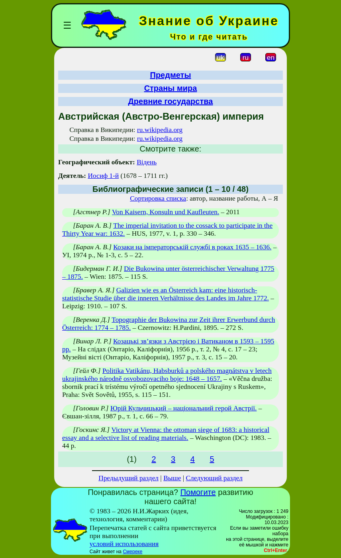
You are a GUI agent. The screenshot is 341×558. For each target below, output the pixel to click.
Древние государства (170, 101)
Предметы (170, 75)
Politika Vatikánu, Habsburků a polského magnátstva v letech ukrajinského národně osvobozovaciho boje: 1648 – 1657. (167, 375)
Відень (147, 162)
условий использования (124, 544)
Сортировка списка (158, 198)
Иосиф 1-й (103, 175)
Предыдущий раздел (128, 478)
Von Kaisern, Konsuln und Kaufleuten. (165, 212)
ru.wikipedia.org (159, 130)
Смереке (132, 551)
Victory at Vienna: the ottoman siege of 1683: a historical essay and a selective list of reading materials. (165, 434)
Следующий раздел (214, 478)
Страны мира (170, 88)
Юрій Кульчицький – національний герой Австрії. (183, 408)
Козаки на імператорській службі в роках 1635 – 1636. (192, 247)
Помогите (198, 492)
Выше (172, 478)
